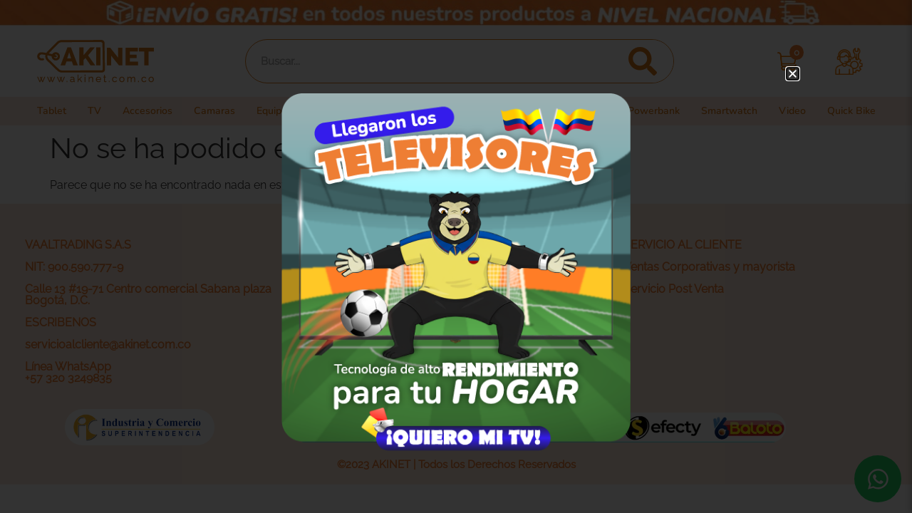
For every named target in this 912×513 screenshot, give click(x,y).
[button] (792, 73)
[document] (456, 256)
